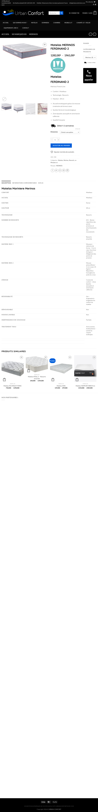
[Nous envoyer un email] (95, 4)
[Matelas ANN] (61, 368)
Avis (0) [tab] (40, 183)
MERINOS (59, 166)
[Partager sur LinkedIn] (67, 170)
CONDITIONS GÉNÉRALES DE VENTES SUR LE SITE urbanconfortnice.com (49, 806)
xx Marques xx (19, 34)
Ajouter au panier (61, 145)
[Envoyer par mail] (60, 170)
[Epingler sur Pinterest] (63, 170)
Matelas (34, 23)
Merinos (33, 34)
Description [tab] (6, 183)
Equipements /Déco (11, 28)
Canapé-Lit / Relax (83, 23)
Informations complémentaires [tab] (24, 183)
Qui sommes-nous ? (20, 23)
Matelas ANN (61, 386)
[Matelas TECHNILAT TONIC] (13, 368)
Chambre (56, 23)
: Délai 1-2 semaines (65, 126)
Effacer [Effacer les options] (77, 129)
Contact (25, 28)
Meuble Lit (68, 23)
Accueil (6, 23)
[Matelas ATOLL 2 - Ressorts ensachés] (37, 364)
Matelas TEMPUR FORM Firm (85, 386)
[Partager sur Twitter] (56, 170)
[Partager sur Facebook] (52, 170)
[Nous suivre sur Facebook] (93, 4)
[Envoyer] (61, 13)
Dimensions (54, 132)
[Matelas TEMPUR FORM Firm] (85, 368)
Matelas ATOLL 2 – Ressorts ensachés (37, 377)
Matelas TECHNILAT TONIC (13, 386)
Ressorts (71, 160)
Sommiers (45, 23)
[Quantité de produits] (55, 140)
